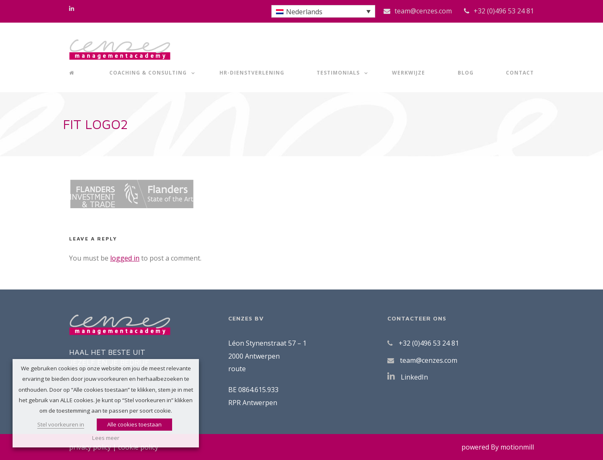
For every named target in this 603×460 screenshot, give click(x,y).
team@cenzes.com (423, 11)
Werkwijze (408, 72)
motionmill (517, 447)
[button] (323, 11)
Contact (520, 72)
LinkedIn (414, 377)
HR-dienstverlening (251, 72)
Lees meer (105, 438)
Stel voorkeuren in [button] (60, 424)
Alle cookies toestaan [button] (134, 424)
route (237, 368)
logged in (124, 258)
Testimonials (338, 72)
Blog (466, 72)
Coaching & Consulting (148, 72)
